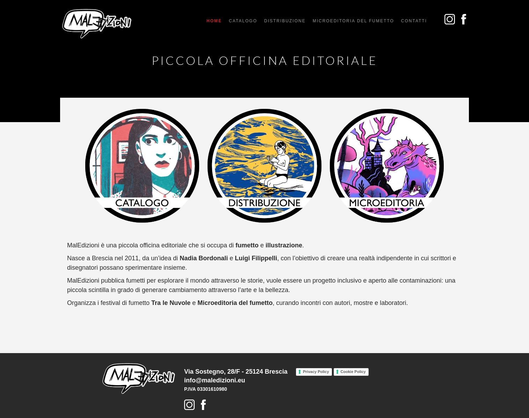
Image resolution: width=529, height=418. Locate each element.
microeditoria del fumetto (353, 20)
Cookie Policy (353, 372)
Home (214, 20)
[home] (96, 23)
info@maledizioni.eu (214, 380)
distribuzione (285, 20)
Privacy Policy (316, 372)
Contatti (414, 20)
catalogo (243, 20)
